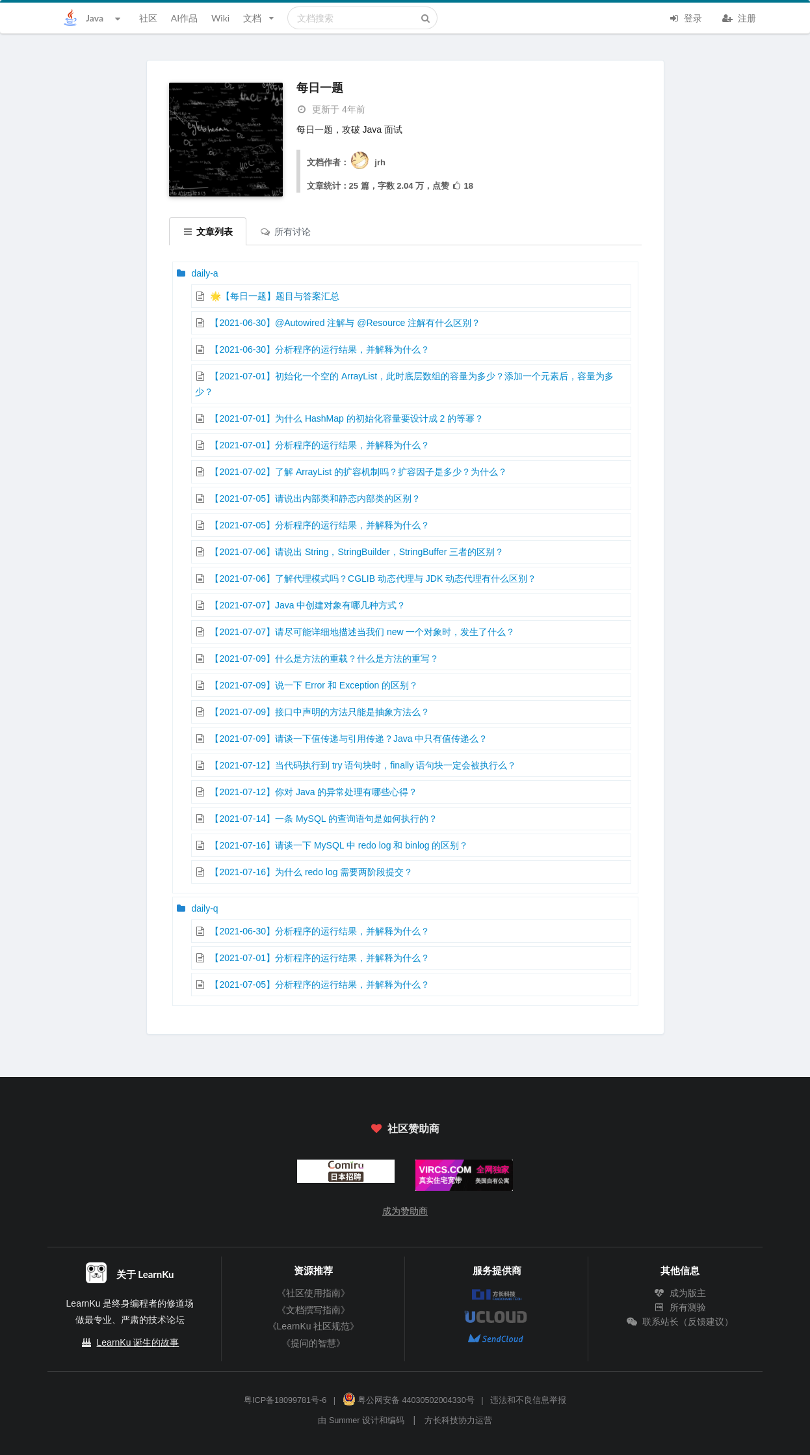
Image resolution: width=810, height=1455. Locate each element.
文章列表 (208, 231)
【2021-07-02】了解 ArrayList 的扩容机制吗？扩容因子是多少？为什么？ (358, 472)
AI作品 (184, 17)
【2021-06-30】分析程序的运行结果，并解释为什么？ (320, 349)
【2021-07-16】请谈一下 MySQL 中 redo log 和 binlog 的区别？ (339, 845)
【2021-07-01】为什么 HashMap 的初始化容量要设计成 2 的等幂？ (347, 418)
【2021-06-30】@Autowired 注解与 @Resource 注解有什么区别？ (345, 323)
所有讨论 (285, 231)
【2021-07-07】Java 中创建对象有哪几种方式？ (308, 605)
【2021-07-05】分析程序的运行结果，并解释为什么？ (320, 525)
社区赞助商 (405, 1128)
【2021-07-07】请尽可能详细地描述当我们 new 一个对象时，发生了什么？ (362, 632)
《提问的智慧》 (313, 1343)
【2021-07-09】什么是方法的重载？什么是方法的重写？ (324, 658)
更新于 (330, 109)
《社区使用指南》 (313, 1293)
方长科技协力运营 (458, 1420)
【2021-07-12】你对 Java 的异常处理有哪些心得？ (313, 792)
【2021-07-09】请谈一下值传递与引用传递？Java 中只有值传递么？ (349, 738)
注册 (739, 16)
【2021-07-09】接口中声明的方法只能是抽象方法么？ (320, 712)
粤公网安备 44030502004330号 (409, 1400)
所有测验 (680, 1307)
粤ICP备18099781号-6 (285, 1400)
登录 (685, 16)
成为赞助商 (405, 1211)
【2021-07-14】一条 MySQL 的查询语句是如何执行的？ (324, 818)
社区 (148, 17)
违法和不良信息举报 (528, 1400)
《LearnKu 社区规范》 (313, 1326)
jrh (367, 162)
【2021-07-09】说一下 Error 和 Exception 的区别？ (314, 685)
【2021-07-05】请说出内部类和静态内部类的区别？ (315, 498)
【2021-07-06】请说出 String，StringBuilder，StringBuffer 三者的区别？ (357, 552)
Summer (344, 1420)
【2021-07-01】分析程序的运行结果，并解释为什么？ (320, 445)
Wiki (220, 17)
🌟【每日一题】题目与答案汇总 (274, 296)
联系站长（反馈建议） (680, 1321)
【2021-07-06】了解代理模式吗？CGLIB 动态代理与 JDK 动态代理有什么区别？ (373, 578)
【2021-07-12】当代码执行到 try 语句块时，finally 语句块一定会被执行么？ (363, 765)
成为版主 (680, 1293)
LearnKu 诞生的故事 (138, 1342)
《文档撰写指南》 (313, 1310)
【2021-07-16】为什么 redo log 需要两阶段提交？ (311, 872)
